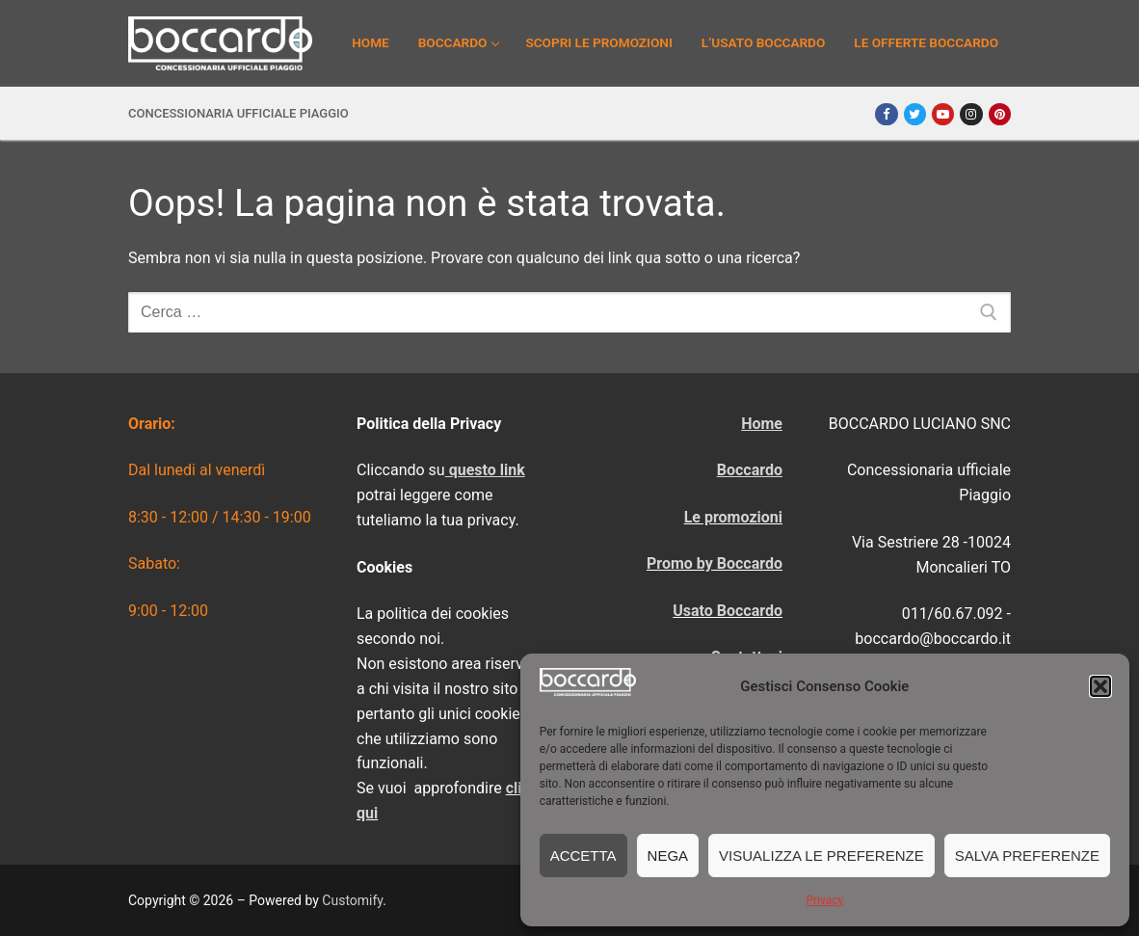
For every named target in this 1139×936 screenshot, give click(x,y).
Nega (668, 855)
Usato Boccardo (727, 611)
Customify (352, 900)
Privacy (824, 900)
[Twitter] (915, 114)
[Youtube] (943, 114)
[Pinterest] (1000, 114)
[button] (1100, 686)
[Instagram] (971, 114)
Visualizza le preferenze (821, 855)
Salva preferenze (1027, 855)
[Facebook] (886, 114)
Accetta (583, 855)
